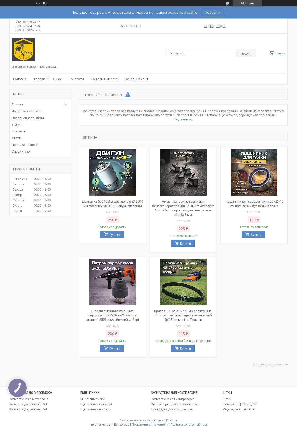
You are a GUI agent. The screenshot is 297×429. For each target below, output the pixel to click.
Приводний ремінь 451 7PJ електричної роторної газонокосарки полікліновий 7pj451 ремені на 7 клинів (183, 315)
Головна (19, 79)
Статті (16, 138)
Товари (39, 79)
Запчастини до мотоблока (28, 399)
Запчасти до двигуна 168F (28, 404)
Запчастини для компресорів (172, 399)
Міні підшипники (92, 399)
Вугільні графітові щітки (240, 404)
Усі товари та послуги (268, 364)
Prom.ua (171, 420)
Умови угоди (21, 151)
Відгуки (17, 124)
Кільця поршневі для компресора (175, 404)
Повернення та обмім (28, 118)
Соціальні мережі (104, 79)
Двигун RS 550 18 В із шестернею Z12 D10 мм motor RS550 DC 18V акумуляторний (112, 203)
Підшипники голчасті (95, 409)
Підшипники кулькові (96, 404)
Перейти (212, 12)
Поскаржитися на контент (150, 424)
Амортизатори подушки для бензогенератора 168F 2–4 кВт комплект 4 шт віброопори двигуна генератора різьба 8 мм (183, 207)
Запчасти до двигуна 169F (28, 409)
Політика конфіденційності (189, 424)
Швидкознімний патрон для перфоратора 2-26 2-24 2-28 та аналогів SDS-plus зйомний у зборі (112, 315)
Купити (114, 234)
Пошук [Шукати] (246, 53)
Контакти (76, 79)
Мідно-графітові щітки (239, 409)
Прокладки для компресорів (172, 409)
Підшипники (183, 119)
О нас (57, 79)
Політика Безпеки (25, 145)
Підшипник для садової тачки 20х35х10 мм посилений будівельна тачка (254, 203)
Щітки (227, 399)
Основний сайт (136, 79)
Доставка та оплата (27, 111)
